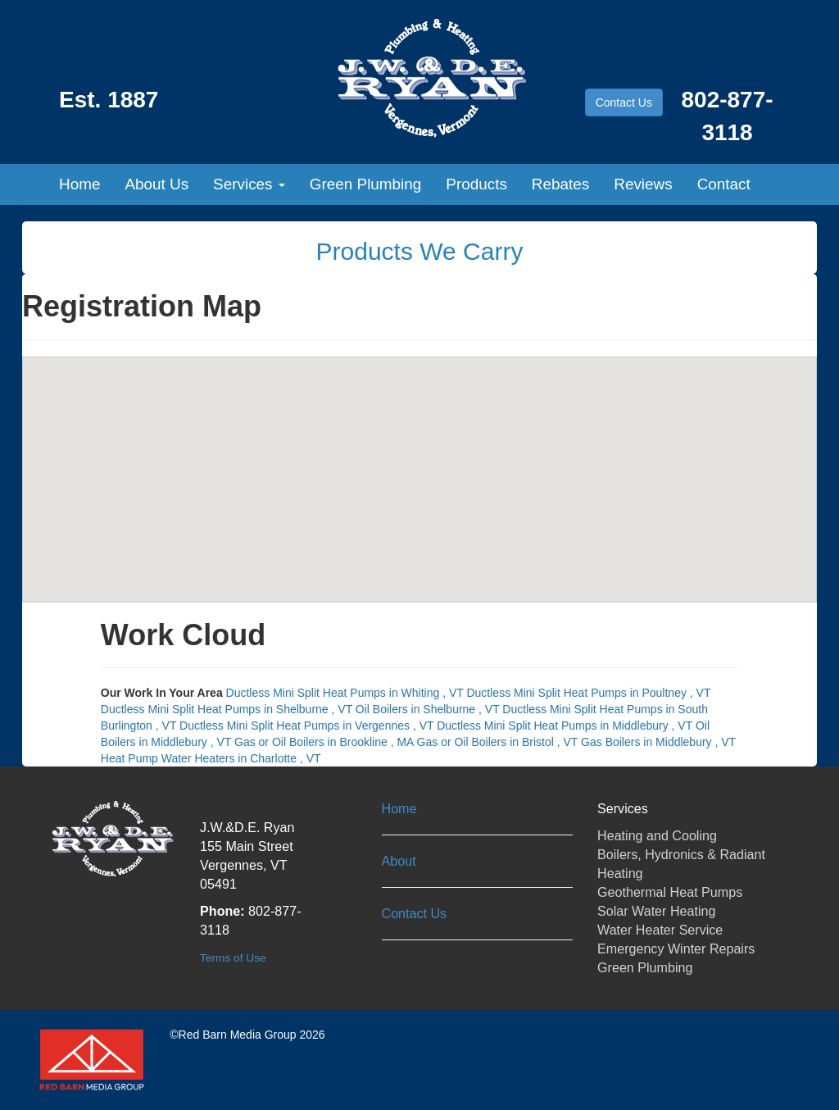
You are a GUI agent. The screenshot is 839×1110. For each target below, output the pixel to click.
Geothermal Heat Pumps (669, 892)
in (346, 692)
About (399, 860)
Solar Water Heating (656, 910)
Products (476, 184)
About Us (156, 184)
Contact (724, 184)
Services (249, 184)
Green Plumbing (366, 184)
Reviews (643, 184)
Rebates (560, 184)
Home (79, 184)
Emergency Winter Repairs (676, 948)
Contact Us (624, 102)
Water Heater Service (660, 929)
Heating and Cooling (657, 835)
